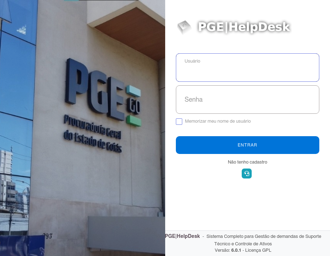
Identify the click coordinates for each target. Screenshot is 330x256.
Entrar (247, 145)
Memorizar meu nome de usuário (218, 121)
